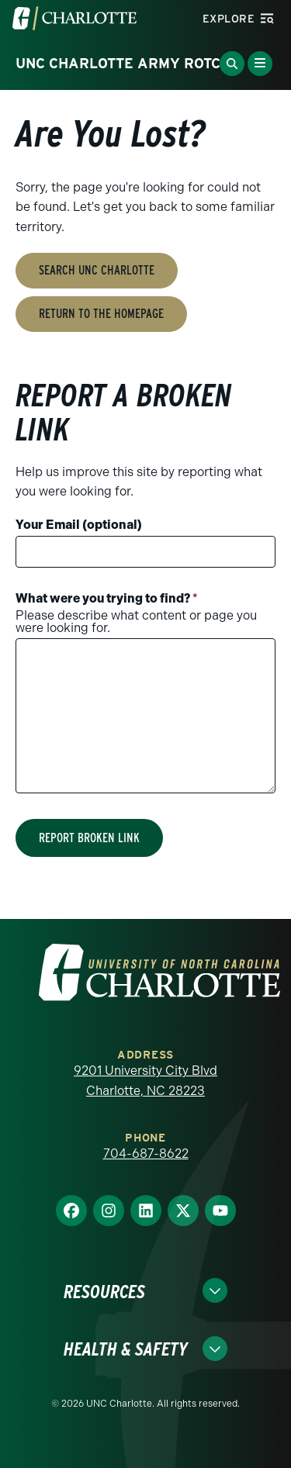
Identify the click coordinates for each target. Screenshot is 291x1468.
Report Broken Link (89, 838)
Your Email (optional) (79, 524)
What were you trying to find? (107, 598)
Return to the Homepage (101, 313)
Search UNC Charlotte (96, 270)
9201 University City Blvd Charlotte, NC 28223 (145, 1080)
